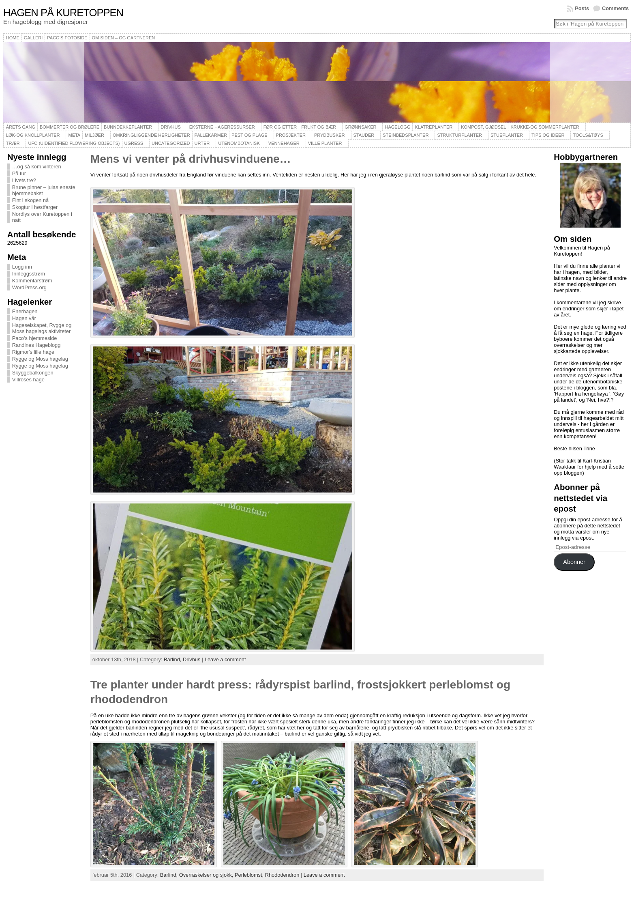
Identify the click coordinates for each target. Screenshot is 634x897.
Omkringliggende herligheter (151, 135)
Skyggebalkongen (33, 373)
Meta (74, 135)
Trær (13, 143)
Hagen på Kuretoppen (63, 12)
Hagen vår (24, 318)
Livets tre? (24, 180)
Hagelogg (397, 127)
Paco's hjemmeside (34, 338)
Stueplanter (506, 135)
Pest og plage (249, 135)
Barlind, (173, 659)
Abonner (574, 562)
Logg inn (22, 267)
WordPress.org (29, 287)
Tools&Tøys (588, 135)
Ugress (133, 143)
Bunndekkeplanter (128, 127)
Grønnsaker (360, 127)
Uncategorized (171, 143)
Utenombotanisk (238, 143)
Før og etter (280, 127)
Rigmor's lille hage (33, 352)
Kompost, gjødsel (483, 127)
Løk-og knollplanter (33, 135)
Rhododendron (282, 875)
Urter (202, 143)
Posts (582, 8)
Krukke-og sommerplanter (544, 127)
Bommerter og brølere (69, 127)
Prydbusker (329, 135)
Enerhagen (25, 311)
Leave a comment (225, 659)
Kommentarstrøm (32, 280)
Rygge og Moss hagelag (40, 359)
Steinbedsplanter (405, 135)
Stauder (364, 135)
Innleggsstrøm (28, 274)
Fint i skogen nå (30, 200)
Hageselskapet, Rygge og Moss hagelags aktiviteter (42, 328)
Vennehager (284, 143)
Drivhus (171, 127)
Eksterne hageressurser (222, 127)
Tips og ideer (547, 135)
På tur (19, 173)
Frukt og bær (318, 127)
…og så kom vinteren (36, 166)
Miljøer (94, 135)
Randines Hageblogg (36, 345)
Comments (615, 8)
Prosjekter (291, 135)
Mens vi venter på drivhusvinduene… (190, 159)
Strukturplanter (459, 135)
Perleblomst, (250, 875)
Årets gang (20, 127)
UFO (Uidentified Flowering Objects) (74, 143)
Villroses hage (28, 379)
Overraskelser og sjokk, (207, 875)
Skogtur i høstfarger (35, 207)
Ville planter (325, 143)
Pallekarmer (211, 135)
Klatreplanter (433, 127)
